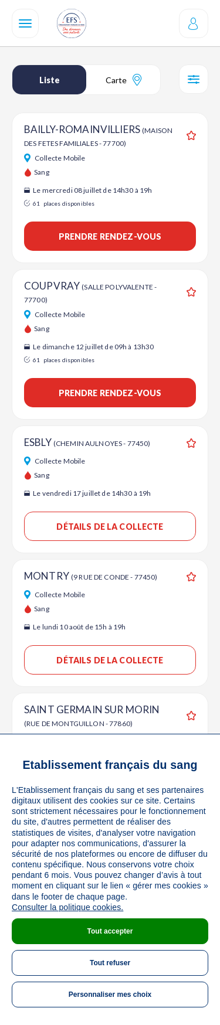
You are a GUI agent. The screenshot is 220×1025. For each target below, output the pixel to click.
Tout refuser (110, 963)
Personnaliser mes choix (110, 994)
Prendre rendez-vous (110, 236)
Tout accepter (110, 931)
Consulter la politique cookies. (67, 907)
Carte (123, 80)
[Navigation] (25, 23)
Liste (49, 80)
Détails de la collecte (109, 527)
